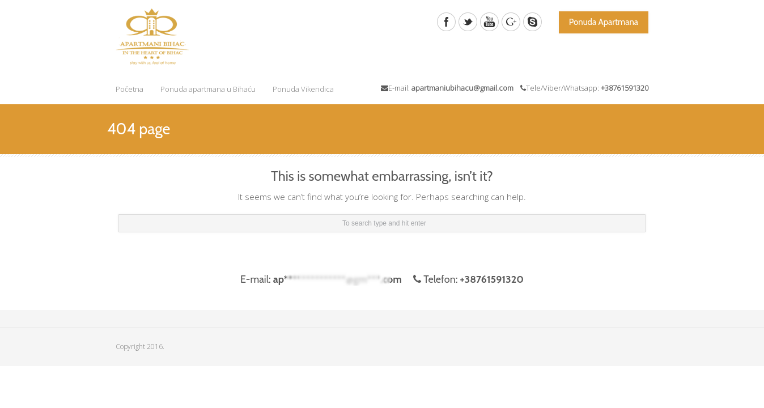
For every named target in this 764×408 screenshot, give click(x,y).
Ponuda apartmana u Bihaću (208, 89)
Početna (129, 89)
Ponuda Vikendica (303, 89)
